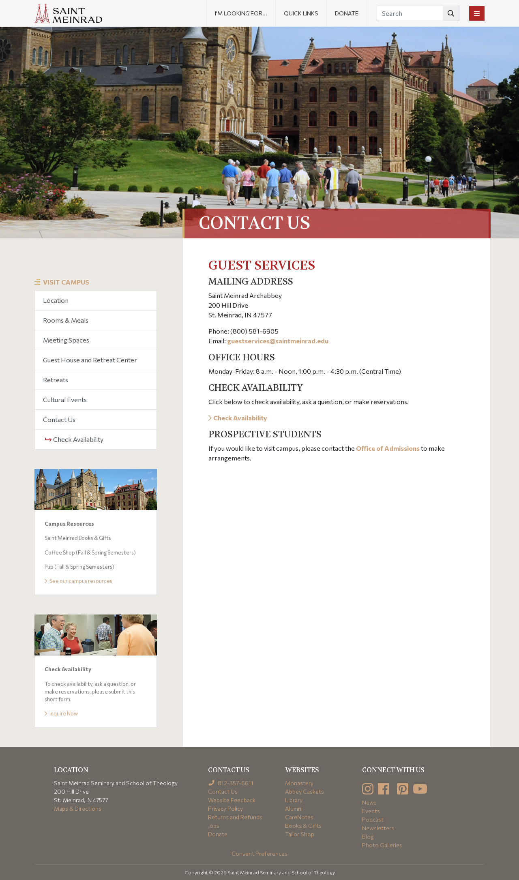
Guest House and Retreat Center (90, 360)
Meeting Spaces (66, 340)
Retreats (55, 379)
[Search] (418, 13)
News (369, 802)
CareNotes (299, 817)
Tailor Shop (299, 834)
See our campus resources (78, 581)
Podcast (373, 819)
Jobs (213, 825)
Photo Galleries (382, 844)
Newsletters (378, 827)
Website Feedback (231, 799)
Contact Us (59, 419)
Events (371, 810)
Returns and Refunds (235, 817)
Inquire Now (61, 713)
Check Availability (74, 439)
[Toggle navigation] (477, 13)
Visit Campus (66, 282)
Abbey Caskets (304, 791)
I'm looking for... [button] (241, 13)
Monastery (299, 782)
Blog (368, 836)
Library (293, 799)
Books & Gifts (303, 825)
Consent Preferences (259, 853)
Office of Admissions (388, 448)
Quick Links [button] (301, 13)
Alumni (293, 808)
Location (56, 300)
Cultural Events (65, 399)
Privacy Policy (225, 808)
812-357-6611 (231, 782)
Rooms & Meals (65, 320)
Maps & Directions (77, 808)
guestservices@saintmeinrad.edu (277, 341)
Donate (346, 13)
